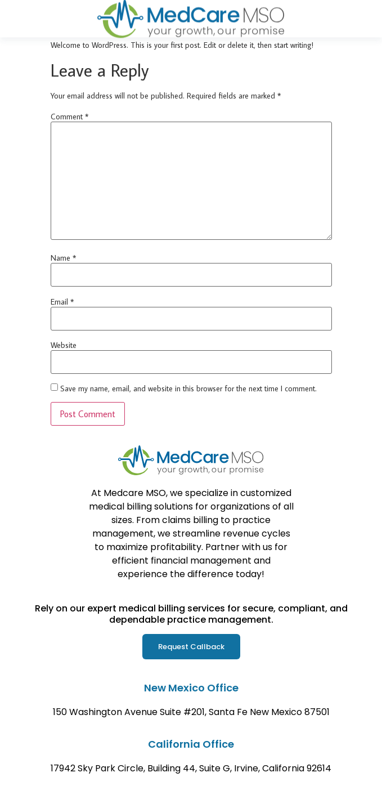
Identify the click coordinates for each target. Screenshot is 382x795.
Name (63, 258)
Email (62, 302)
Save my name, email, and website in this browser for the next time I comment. (188, 388)
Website (64, 345)
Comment (69, 116)
